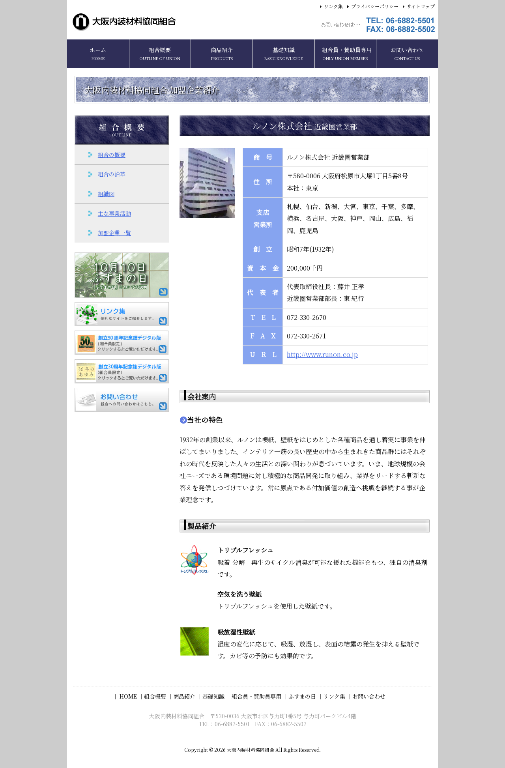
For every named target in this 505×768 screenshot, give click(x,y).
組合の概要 (111, 155)
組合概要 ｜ (158, 696)
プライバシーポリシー (374, 6)
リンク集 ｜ (337, 696)
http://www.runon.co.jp (322, 354)
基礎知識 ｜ (217, 696)
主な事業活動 (114, 213)
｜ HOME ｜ (128, 696)
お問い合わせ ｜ (372, 696)
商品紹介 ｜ (187, 696)
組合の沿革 (111, 174)
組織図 (106, 194)
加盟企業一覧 (114, 233)
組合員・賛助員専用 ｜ (260, 696)
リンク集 (333, 6)
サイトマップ (421, 6)
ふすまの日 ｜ (305, 696)
